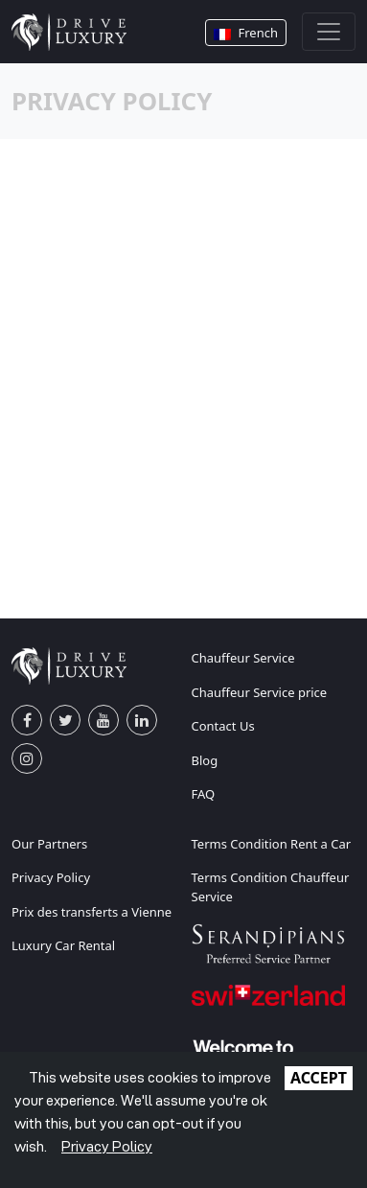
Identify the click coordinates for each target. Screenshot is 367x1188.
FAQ (204, 794)
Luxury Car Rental (63, 945)
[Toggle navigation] (329, 31)
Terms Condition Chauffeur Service (271, 887)
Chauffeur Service (243, 657)
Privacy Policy (50, 877)
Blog (205, 760)
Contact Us (223, 725)
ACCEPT (318, 1077)
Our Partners (49, 843)
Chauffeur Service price (260, 692)
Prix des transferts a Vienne (91, 911)
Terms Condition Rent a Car (272, 843)
